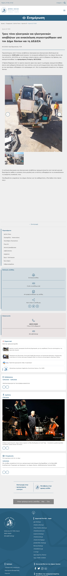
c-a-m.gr (36, 551)
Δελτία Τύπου (16, 23)
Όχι (48, 501)
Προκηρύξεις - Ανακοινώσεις (12, 237)
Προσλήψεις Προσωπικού (11, 240)
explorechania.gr (39, 533)
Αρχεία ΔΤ (24, 23)
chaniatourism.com (39, 530)
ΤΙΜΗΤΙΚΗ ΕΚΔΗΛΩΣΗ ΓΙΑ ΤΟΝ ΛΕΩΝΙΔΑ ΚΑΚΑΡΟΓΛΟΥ (16, 383)
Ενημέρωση (9, 23)
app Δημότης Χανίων (40, 554)
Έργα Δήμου (7, 260)
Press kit (7, 573)
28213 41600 (33, 324)
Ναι (43, 501)
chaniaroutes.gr (38, 536)
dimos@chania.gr (33, 334)
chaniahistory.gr (38, 548)
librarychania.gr (38, 545)
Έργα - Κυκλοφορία (9, 257)
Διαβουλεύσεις (8, 250)
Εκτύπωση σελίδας (33, 276)
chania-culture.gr (39, 525)
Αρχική (3, 23)
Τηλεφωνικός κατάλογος (12, 567)
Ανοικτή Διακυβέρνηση (10, 247)
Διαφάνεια (6, 254)
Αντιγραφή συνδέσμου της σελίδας (33, 292)
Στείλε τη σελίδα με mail (33, 284)
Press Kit (6, 244)
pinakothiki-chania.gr (40, 542)
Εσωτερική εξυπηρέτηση (12, 570)
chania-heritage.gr (39, 539)
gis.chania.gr (37, 522)
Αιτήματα (59, 2)
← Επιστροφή (33, 224)
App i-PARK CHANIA (40, 557)
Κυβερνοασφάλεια (9, 264)
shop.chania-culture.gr (40, 528)
